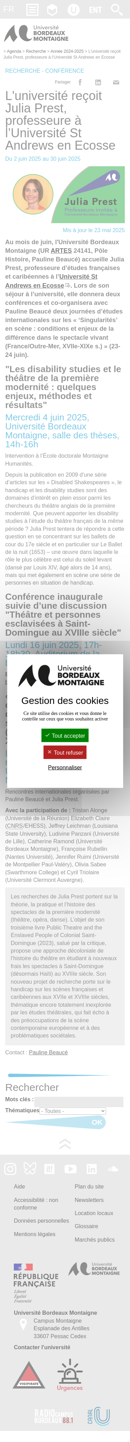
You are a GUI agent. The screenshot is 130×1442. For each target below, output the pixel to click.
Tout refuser (65, 753)
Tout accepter (65, 735)
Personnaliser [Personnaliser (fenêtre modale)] (65, 767)
